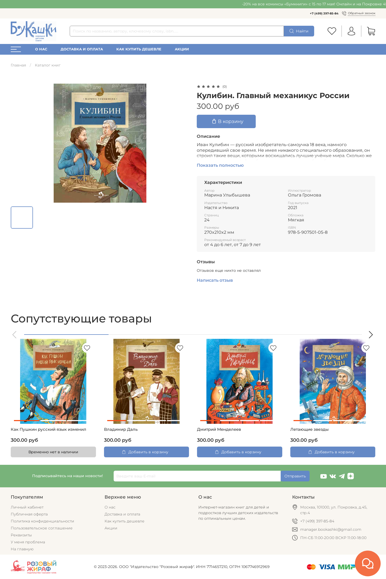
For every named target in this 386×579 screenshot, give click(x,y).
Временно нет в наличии (53, 452)
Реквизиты (21, 535)
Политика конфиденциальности (42, 521)
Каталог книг (48, 65)
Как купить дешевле (138, 49)
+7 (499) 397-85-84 (324, 13)
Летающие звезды (309, 429)
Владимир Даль (121, 429)
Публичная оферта (29, 514)
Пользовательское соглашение (42, 528)
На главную (22, 549)
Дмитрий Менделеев (219, 429)
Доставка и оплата (82, 49)
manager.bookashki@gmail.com (330, 529)
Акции (182, 49)
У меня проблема (28, 542)
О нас (41, 49)
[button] (15, 334)
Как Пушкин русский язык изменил (48, 429)
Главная (18, 65)
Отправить (295, 476)
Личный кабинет (27, 507)
